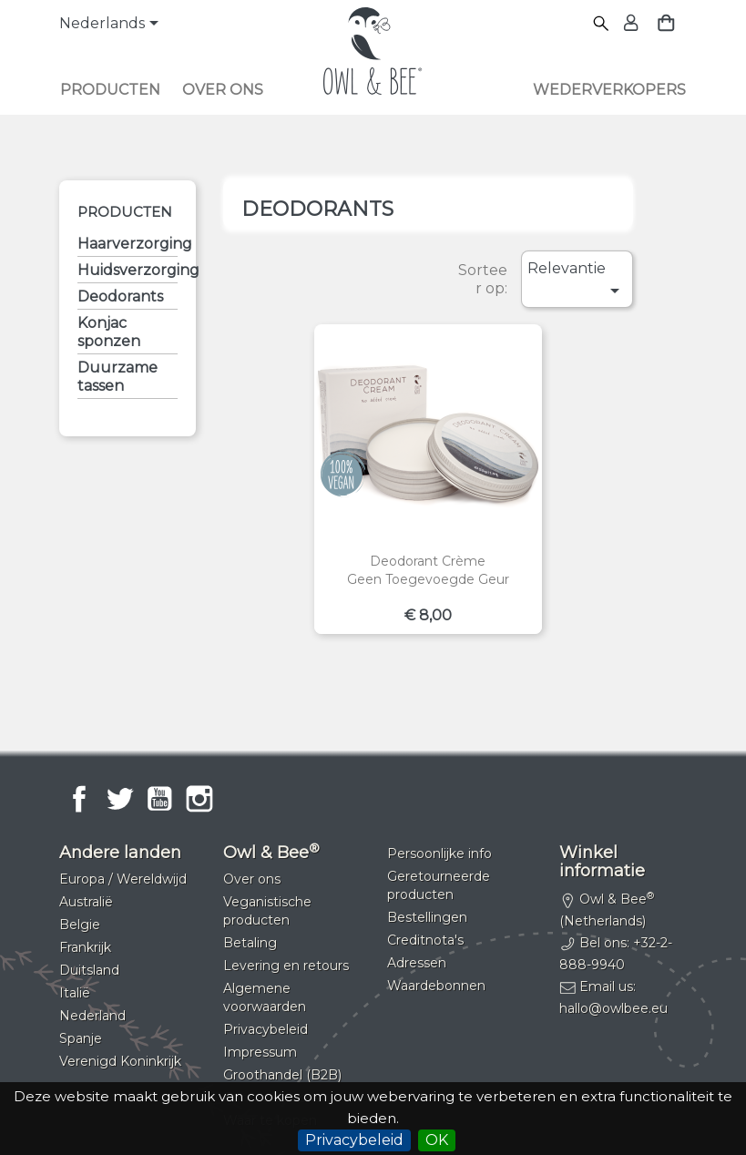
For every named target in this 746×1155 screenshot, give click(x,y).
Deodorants (120, 296)
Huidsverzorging (127, 270)
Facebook (79, 799)
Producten (110, 89)
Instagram (199, 799)
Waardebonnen (436, 985)
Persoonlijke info (439, 853)
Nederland (92, 1015)
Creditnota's (425, 940)
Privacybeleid (354, 1140)
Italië (74, 993)
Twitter (119, 799)
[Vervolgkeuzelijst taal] (112, 25)
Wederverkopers (609, 89)
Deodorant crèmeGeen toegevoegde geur (428, 570)
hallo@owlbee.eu (613, 1008)
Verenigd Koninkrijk (120, 1061)
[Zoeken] (601, 24)
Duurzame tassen (117, 376)
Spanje (80, 1038)
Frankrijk (85, 947)
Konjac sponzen (108, 332)
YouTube (159, 799)
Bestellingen (427, 917)
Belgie (79, 924)
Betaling (250, 943)
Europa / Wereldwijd (123, 879)
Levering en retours (286, 965)
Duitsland (89, 970)
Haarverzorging (127, 243)
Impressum (260, 1052)
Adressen (416, 963)
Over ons (222, 89)
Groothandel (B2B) (282, 1075)
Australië (86, 902)
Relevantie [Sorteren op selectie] (576, 281)
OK (436, 1140)
